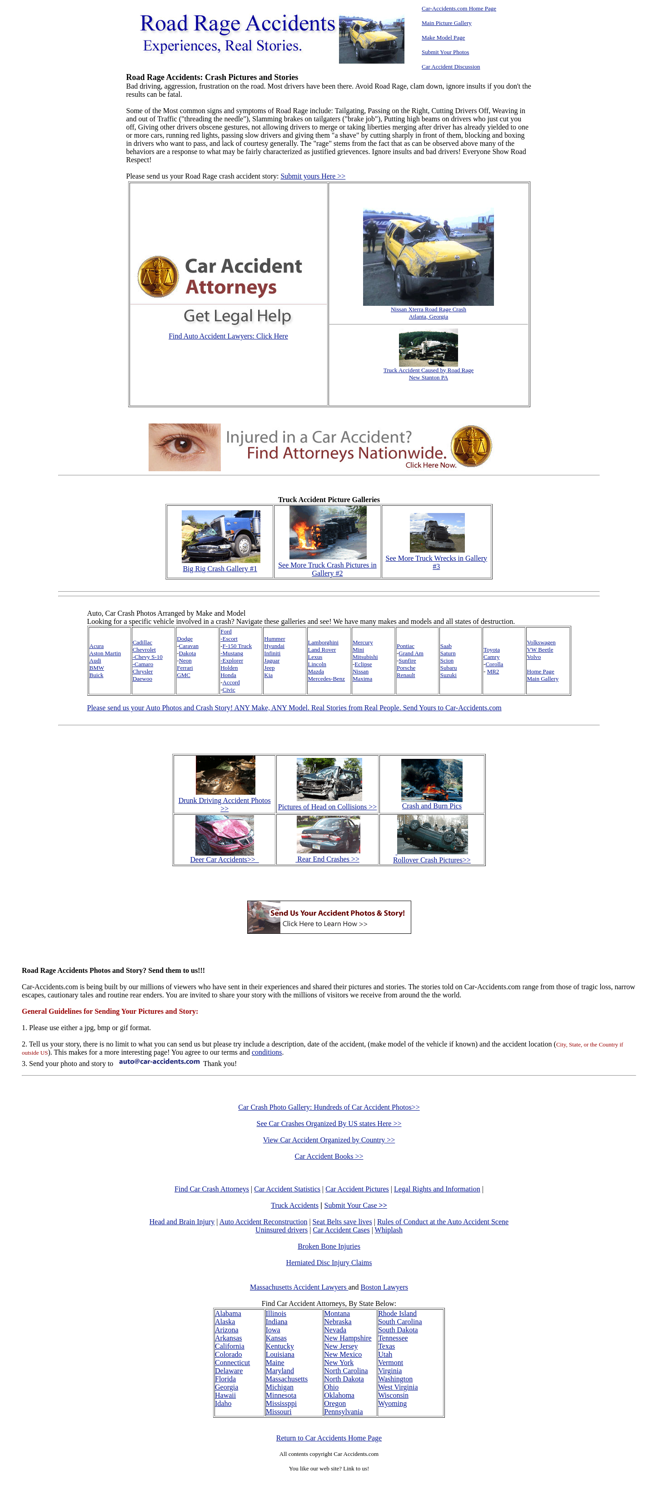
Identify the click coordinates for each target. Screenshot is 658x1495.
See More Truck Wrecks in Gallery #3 (436, 558)
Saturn (448, 653)
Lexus (315, 656)
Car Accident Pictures (357, 1189)
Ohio (331, 1387)
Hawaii (225, 1395)
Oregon (335, 1403)
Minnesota (281, 1395)
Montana (337, 1313)
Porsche (406, 667)
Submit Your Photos (445, 52)
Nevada (335, 1330)
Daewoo (142, 678)
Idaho (223, 1403)
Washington (395, 1379)
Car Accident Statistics (287, 1189)
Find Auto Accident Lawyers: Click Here (228, 336)
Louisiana (280, 1354)
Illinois (276, 1313)
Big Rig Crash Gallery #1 (221, 565)
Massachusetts (287, 1379)
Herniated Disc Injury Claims (329, 1262)
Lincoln (317, 664)
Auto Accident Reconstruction (263, 1222)
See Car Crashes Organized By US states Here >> (328, 1123)
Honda (228, 675)
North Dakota (344, 1379)
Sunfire (407, 660)
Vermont (390, 1362)
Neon (185, 660)
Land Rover (322, 649)
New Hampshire (347, 1338)
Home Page (540, 671)
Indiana (277, 1322)
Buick (97, 675)
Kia (268, 675)
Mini (358, 649)
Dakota (187, 653)
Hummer (274, 638)
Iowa (273, 1330)
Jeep (269, 667)
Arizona (227, 1330)
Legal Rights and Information (437, 1189)
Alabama (228, 1313)
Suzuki (448, 675)
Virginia (390, 1371)
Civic (229, 689)
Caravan (189, 646)
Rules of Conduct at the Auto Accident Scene (442, 1222)
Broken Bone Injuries (329, 1246)
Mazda (316, 671)
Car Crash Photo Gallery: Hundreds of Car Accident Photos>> (328, 1107)
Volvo (534, 656)
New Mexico (343, 1354)
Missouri (279, 1411)
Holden (229, 667)
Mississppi (281, 1403)
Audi (95, 660)
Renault (406, 675)
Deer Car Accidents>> (224, 856)
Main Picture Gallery (447, 23)
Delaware (229, 1371)
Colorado (228, 1354)
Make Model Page (443, 37)
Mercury (363, 642)
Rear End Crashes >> (327, 855)
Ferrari (185, 667)
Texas (386, 1346)
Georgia (226, 1387)
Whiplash (389, 1230)
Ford (226, 631)
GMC (183, 675)
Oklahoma (339, 1395)
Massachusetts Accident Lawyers (299, 1287)
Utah (385, 1354)
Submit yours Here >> (312, 176)
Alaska (225, 1322)
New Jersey (341, 1346)
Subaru (448, 667)
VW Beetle (540, 649)
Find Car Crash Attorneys (211, 1189)
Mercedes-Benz (326, 678)
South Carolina (400, 1322)
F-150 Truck (237, 646)
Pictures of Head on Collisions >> (327, 807)
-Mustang (231, 653)
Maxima (362, 678)
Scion (447, 660)
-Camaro (143, 664)
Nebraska (337, 1322)
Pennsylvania (343, 1411)
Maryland (280, 1371)
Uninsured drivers (281, 1230)
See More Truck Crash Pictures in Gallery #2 (327, 565)
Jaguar (271, 660)
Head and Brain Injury (182, 1222)
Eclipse (363, 664)
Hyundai (274, 646)
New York (339, 1362)
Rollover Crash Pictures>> (432, 856)
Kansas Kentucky (280, 1342)
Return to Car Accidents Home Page (329, 1438)
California (229, 1346)
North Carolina (346, 1371)
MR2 (493, 671)
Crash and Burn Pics (432, 803)
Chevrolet (144, 649)
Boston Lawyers (384, 1287)
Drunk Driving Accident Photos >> (225, 804)
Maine (275, 1362)
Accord (231, 682)
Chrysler (143, 671)
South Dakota (398, 1330)
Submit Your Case (355, 1205)
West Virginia (398, 1387)
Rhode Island (397, 1313)
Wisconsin (393, 1395)
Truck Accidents (295, 1205)
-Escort (229, 638)
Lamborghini (323, 642)
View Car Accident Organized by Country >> (329, 1140)
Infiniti (272, 653)
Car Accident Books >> (329, 1156)
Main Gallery (543, 678)
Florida (225, 1379)
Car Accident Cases (341, 1230)
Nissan (361, 671)
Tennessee (393, 1338)
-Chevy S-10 (148, 656)
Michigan (280, 1387)
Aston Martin (105, 653)
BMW (97, 667)
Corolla (494, 664)
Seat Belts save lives (342, 1222)
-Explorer (231, 660)
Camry (491, 656)
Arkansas (228, 1338)
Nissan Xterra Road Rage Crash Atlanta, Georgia (428, 310)
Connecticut (232, 1362)
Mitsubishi (365, 656)
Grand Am (411, 653)
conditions (267, 1052)
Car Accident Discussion (451, 66)
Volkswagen (541, 642)
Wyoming (392, 1403)
